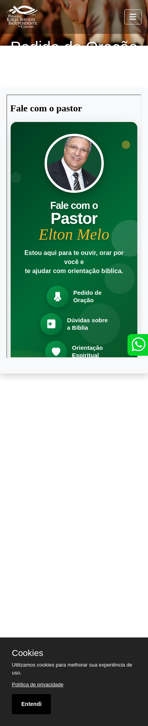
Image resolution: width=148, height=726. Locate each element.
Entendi (31, 704)
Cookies (27, 653)
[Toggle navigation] (133, 16)
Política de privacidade (38, 684)
